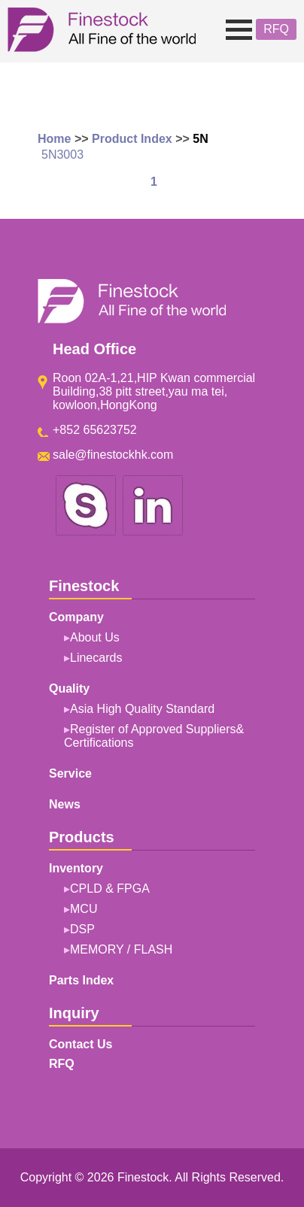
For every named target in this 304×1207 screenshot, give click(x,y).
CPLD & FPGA (110, 888)
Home (54, 138)
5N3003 (62, 154)
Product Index (132, 138)
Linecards (96, 657)
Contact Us (80, 1044)
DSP (82, 929)
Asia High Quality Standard (142, 708)
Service (70, 773)
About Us (95, 637)
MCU (83, 908)
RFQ (276, 29)
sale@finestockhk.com (113, 454)
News (65, 804)
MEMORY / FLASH (121, 949)
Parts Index (81, 980)
